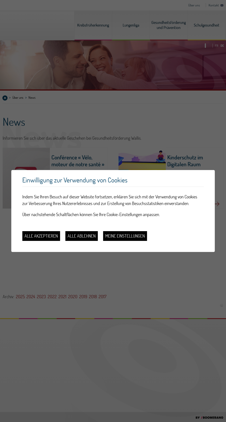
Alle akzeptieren (41, 236)
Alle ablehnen (82, 236)
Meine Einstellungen (125, 236)
